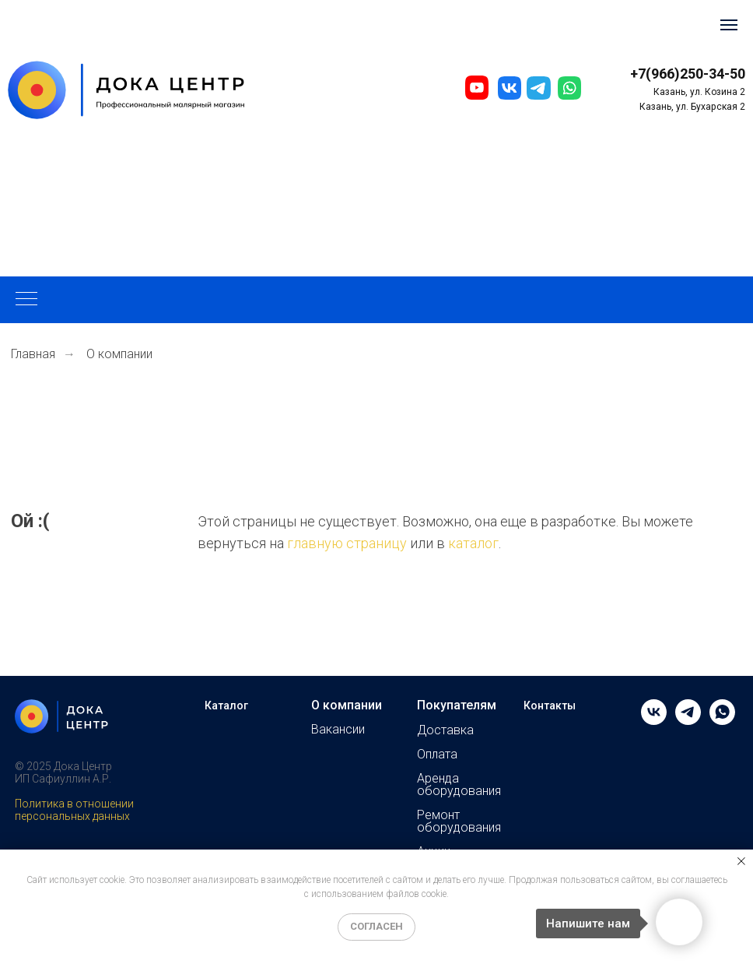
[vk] (654, 720)
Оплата (437, 754)
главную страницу (347, 543)
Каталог (226, 705)
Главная (33, 354)
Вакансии (338, 729)
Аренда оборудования (459, 784)
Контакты (550, 705)
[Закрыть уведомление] (741, 861)
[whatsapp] (722, 720)
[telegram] (688, 720)
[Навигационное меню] (728, 24)
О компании (346, 705)
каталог (473, 543)
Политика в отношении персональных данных (74, 809)
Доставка (445, 730)
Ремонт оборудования (459, 821)
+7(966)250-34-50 (687, 73)
